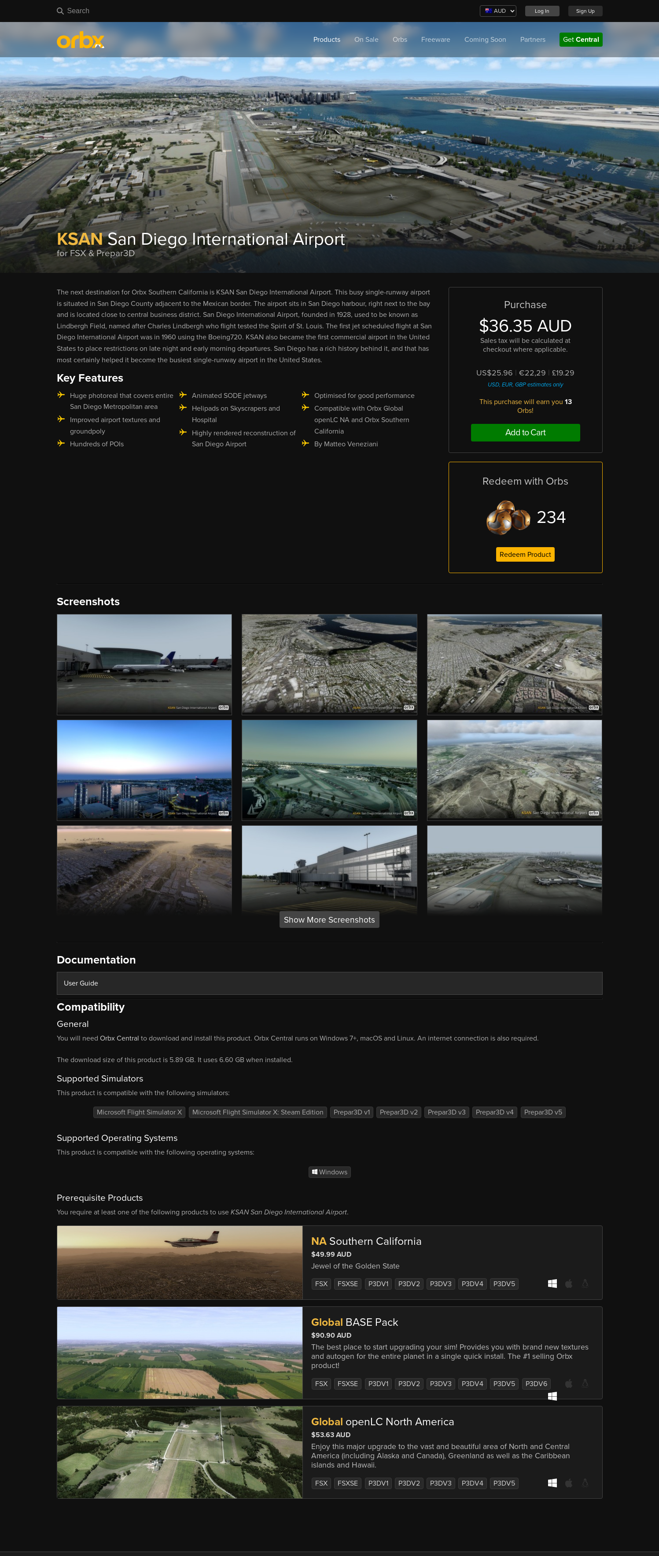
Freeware (435, 39)
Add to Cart (525, 432)
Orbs (400, 39)
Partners (532, 39)
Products (326, 39)
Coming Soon (485, 39)
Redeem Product (525, 554)
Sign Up (585, 11)
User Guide (81, 983)
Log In (542, 11)
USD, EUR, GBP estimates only (525, 384)
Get (581, 39)
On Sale (366, 39)
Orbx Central (119, 1038)
